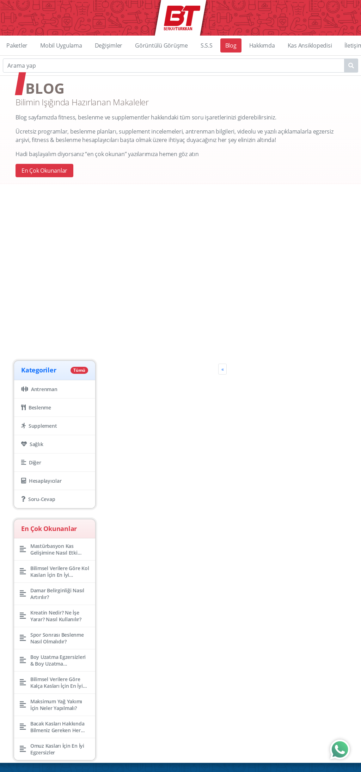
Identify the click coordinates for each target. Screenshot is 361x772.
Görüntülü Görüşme (161, 45)
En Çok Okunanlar (44, 170)
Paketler (16, 45)
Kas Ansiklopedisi (310, 45)
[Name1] (351, 65)
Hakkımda (262, 45)
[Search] (180, 65)
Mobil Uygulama (61, 45)
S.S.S (207, 45)
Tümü (79, 370)
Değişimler (109, 45)
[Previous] (222, 369)
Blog (231, 45)
